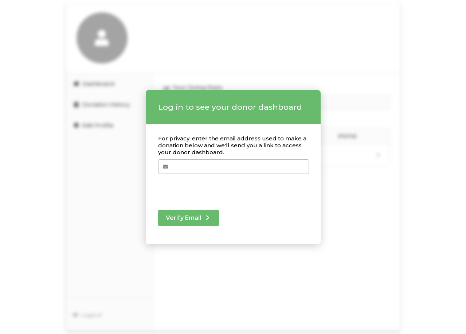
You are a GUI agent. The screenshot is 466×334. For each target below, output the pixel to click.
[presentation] (213, 188)
